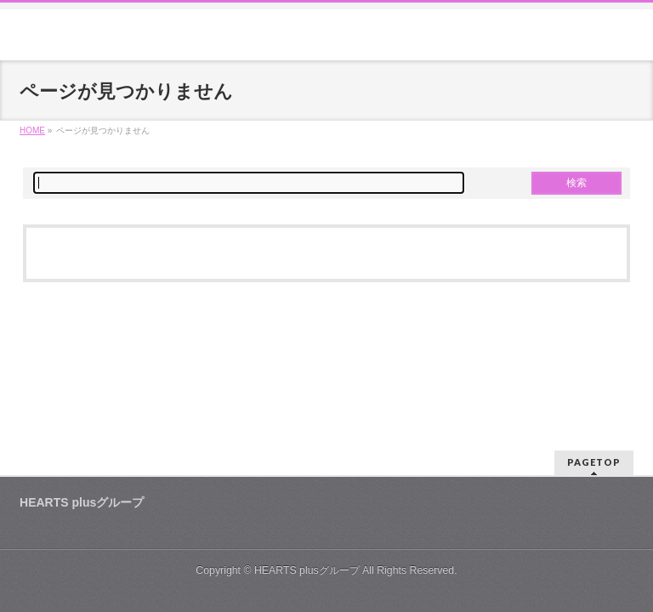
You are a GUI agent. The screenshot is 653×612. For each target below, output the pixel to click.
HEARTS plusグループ (307, 570)
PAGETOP (594, 462)
